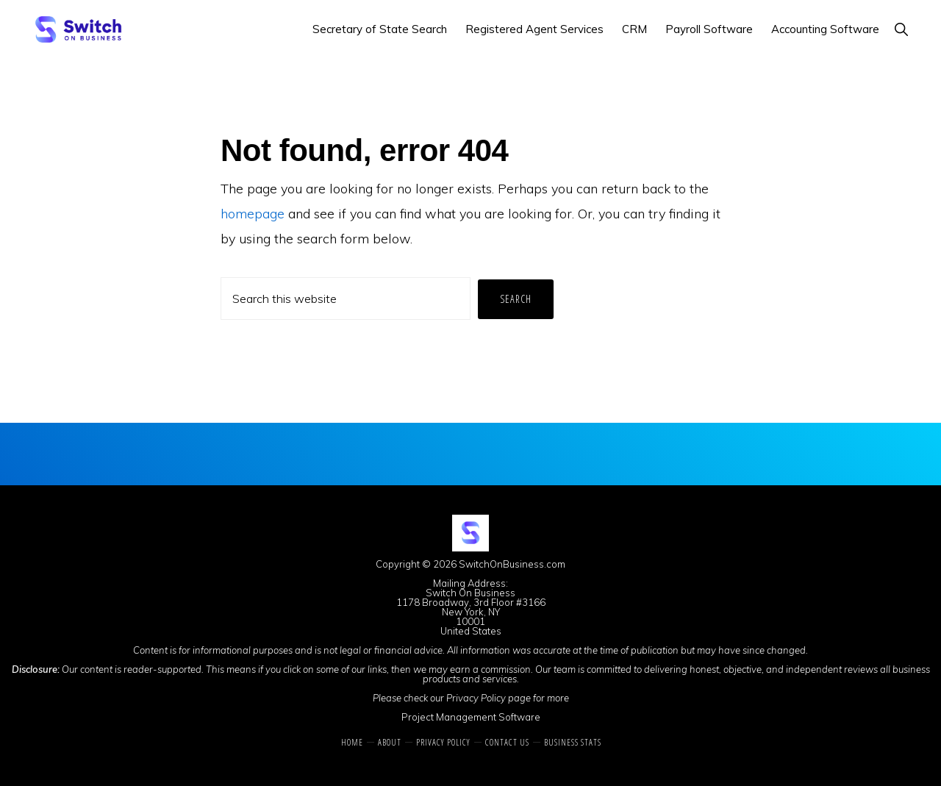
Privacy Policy (476, 698)
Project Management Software (470, 717)
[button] (901, 29)
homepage (253, 213)
